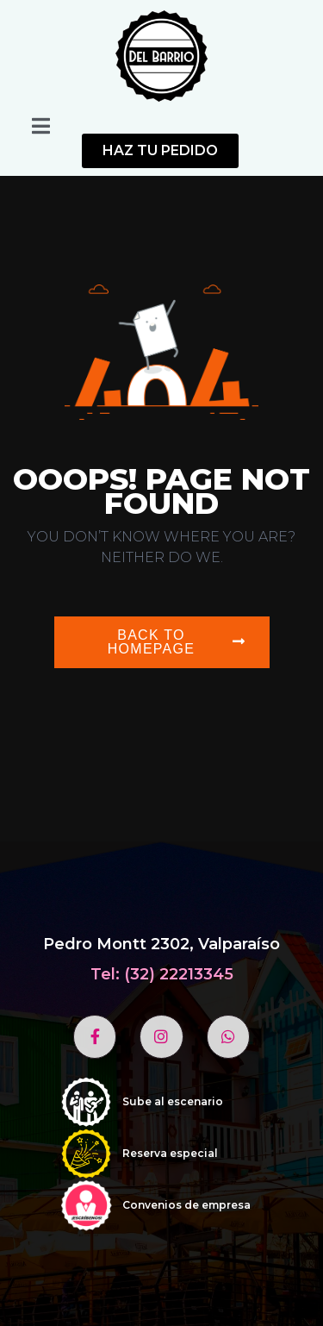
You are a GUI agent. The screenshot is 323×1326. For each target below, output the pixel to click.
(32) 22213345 (178, 974)
